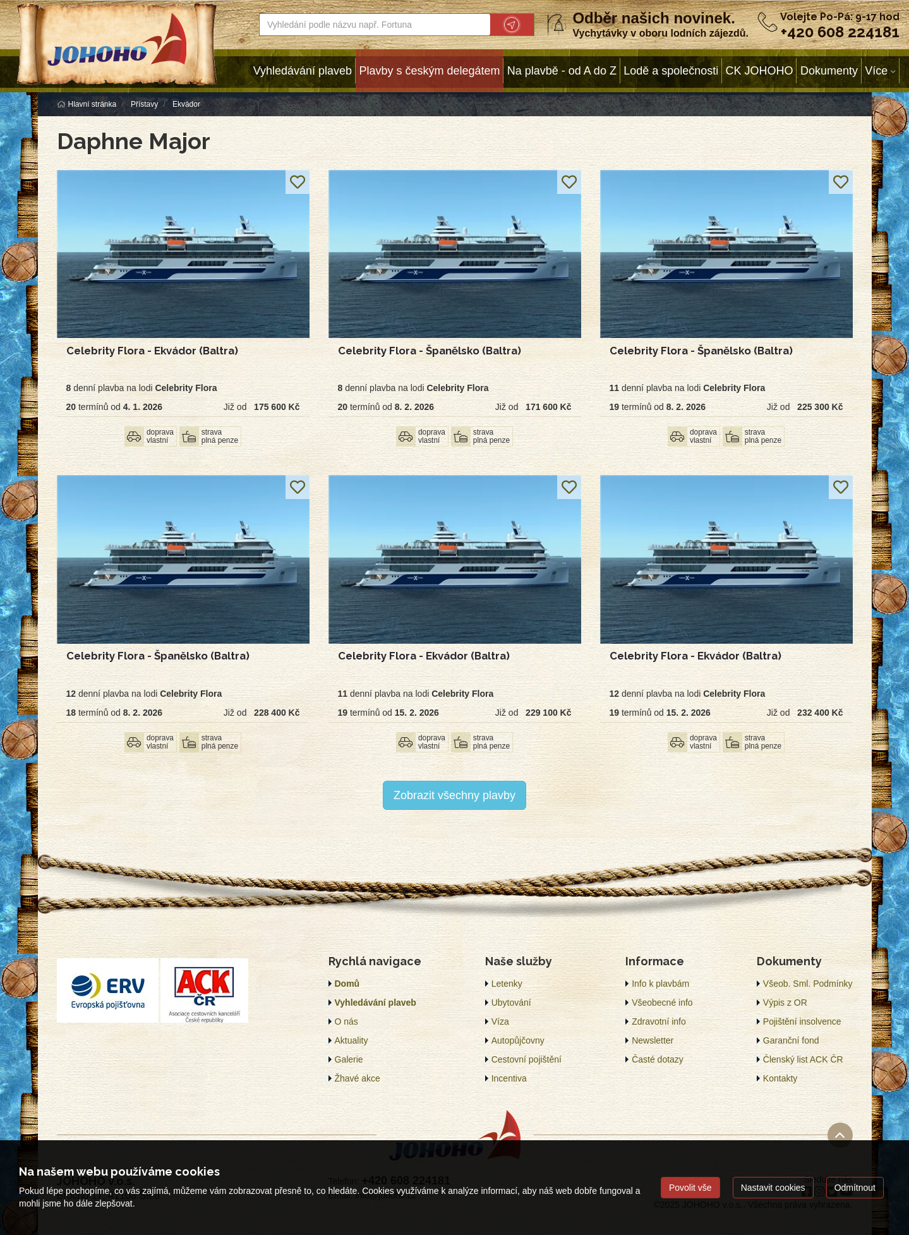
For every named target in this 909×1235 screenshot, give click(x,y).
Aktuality (351, 1040)
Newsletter (652, 1040)
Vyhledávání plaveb (302, 70)
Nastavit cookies (773, 1188)
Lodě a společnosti (670, 70)
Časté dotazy (657, 1059)
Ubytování (511, 1002)
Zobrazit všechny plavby (454, 795)
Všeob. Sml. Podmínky (808, 984)
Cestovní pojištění (526, 1059)
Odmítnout (855, 1188)
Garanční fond (791, 1040)
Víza (500, 1021)
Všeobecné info (662, 1002)
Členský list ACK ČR (803, 1059)
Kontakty (780, 1078)
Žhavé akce (357, 1078)
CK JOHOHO (759, 70)
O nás (346, 1021)
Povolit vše (690, 1188)
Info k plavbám (660, 984)
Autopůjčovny (518, 1040)
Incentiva (509, 1078)
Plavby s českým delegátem (429, 70)
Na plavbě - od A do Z (562, 70)
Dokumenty (829, 70)
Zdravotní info (659, 1021)
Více (876, 70)
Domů (347, 984)
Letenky (506, 984)
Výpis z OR (785, 1002)
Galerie (349, 1059)
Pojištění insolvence (802, 1021)
